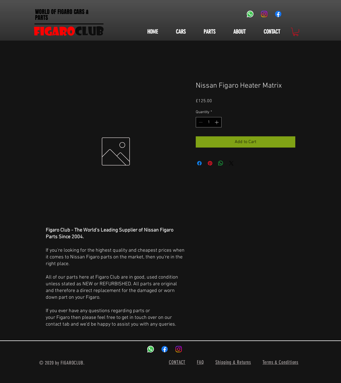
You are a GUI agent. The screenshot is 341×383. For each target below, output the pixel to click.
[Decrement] (200, 122)
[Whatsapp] (250, 14)
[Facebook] (278, 14)
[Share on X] (231, 163)
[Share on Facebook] (199, 163)
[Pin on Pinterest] (210, 163)
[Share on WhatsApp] (220, 163)
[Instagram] (264, 14)
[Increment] (217, 122)
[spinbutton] (209, 122)
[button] (296, 32)
